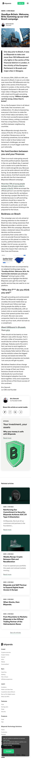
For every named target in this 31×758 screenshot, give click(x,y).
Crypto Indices (5, 654)
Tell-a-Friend (4, 677)
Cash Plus (3, 672)
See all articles (15, 633)
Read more (7, 438)
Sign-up (21, 3)
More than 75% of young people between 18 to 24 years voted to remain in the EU (13, 186)
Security (3, 711)
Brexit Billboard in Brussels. (13, 327)
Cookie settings (7, 745)
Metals (3, 661)
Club (2, 704)
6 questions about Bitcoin (8, 692)
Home (3, 729)
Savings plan (4, 707)
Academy (3, 687)
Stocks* (3, 657)
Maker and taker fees (7, 689)
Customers (4, 732)
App (2, 721)
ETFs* (2, 659)
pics (8, 330)
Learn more (6, 740)
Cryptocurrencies (6, 652)
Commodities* (5, 664)
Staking (3, 674)
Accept (8, 751)
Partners (3, 734)
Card (2, 719)
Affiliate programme (6, 679)
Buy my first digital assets (8, 694)
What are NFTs (5, 696)
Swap (2, 709)
